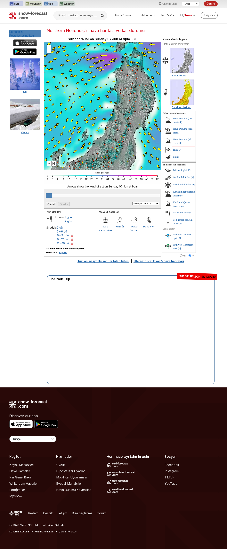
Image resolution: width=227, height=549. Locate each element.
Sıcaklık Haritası (181, 107)
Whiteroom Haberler (23, 483)
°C (184, 256)
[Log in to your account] (209, 15)
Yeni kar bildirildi (182, 184)
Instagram (172, 471)
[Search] (102, 15)
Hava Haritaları (19, 471)
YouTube (171, 483)
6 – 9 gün (63, 235)
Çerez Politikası (68, 531)
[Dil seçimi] (190, 4)
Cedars (25, 132)
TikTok (169, 477)
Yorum (101, 513)
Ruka (25, 91)
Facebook (172, 465)
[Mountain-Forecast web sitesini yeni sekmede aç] (33, 3)
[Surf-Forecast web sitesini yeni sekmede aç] (16, 3)
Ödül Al (211, 3)
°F (193, 256)
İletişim (62, 513)
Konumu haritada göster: (176, 39)
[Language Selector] (32, 439)
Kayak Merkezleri (21, 465)
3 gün (68, 217)
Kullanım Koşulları (19, 531)
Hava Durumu (125, 15)
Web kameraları (105, 228)
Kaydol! (63, 252)
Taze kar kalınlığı (182, 212)
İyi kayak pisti (180, 170)
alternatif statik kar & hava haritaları (159, 261)
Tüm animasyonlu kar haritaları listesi (103, 261)
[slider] (49, 195)
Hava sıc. (148, 226)
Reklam (33, 513)
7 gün (68, 221)
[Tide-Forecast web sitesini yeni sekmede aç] (51, 3)
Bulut (176, 156)
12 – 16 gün (63, 243)
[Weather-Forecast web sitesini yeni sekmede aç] (67, 3)
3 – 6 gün (63, 231)
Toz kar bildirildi (181, 177)
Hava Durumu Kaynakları (73, 490)
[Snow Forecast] (28, 15)
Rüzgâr (120, 226)
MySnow (15, 496)
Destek (48, 513)
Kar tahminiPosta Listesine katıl (21, 33)
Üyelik (60, 465)
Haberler (148, 15)
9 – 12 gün (63, 239)
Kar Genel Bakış (20, 477)
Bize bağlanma (82, 513)
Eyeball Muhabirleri (69, 483)
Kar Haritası (179, 75)
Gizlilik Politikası (44, 531)
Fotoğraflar (168, 15)
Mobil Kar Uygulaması (71, 477)
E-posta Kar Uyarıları (70, 471)
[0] (189, 170)
